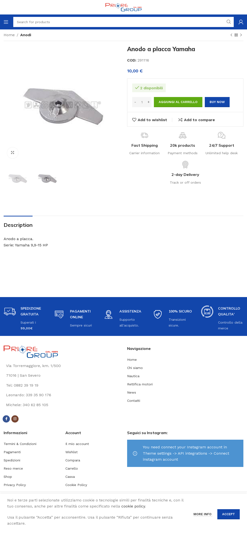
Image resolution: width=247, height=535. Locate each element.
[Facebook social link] (6, 419)
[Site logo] (123, 7)
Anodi (25, 35)
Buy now (217, 102)
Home (9, 35)
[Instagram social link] (15, 419)
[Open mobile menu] (6, 22)
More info (203, 514)
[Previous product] (231, 35)
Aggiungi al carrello (178, 102)
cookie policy (133, 506)
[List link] (62, 385)
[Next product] (241, 35)
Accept (228, 514)
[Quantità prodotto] (141, 102)
